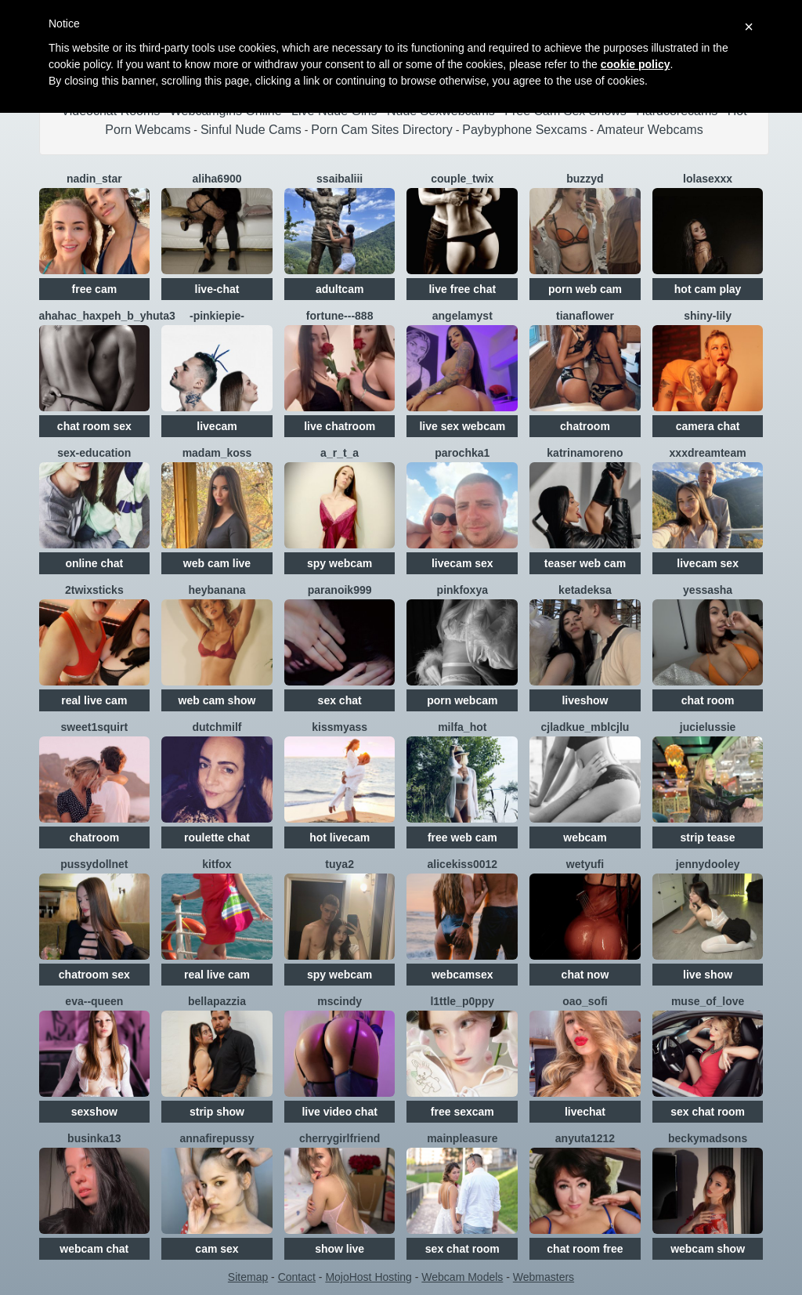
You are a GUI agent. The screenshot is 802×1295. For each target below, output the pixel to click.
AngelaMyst (462, 315)
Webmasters (543, 1277)
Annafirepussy (217, 1138)
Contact (297, 1277)
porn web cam (585, 289)
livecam (217, 426)
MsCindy (339, 1001)
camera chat (708, 426)
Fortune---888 (340, 315)
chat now (585, 974)
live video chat (339, 1111)
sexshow (94, 1111)
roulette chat (217, 837)
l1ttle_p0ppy (462, 1001)
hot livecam (339, 837)
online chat (94, 563)
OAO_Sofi (585, 1001)
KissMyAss (339, 727)
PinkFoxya (462, 590)
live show (707, 974)
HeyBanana (216, 590)
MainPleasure (462, 1138)
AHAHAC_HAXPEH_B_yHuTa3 (107, 315)
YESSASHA (707, 590)
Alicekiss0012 (463, 864)
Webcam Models (462, 1277)
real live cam (94, 700)
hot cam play (708, 289)
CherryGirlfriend (339, 1138)
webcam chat (94, 1249)
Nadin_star (94, 178)
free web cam (462, 837)
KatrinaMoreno (585, 453)
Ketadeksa (585, 590)
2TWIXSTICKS (94, 590)
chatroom (585, 426)
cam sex (216, 1249)
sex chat (340, 700)
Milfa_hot (462, 727)
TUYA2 (339, 864)
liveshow (585, 700)
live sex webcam (462, 426)
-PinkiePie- (217, 315)
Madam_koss (217, 453)
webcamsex (462, 974)
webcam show (707, 1249)
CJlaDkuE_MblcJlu (585, 727)
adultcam (339, 289)
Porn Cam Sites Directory (382, 129)
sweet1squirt (94, 727)
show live (339, 1249)
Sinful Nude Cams (251, 129)
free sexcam (462, 1111)
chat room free (585, 1249)
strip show (217, 1111)
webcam (584, 837)
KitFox (216, 864)
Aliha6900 (216, 178)
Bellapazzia (217, 1001)
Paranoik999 (340, 590)
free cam (94, 289)
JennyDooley (708, 864)
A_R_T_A (339, 453)
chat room (708, 700)
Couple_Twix (462, 178)
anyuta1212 (585, 1138)
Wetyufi (585, 864)
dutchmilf (216, 727)
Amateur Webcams (650, 129)
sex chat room (707, 1111)
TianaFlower (585, 315)
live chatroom (339, 426)
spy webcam (339, 563)
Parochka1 (462, 453)
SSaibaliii (339, 178)
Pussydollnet (94, 864)
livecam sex (462, 563)
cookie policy (635, 64)
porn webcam (462, 700)
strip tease (708, 837)
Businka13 (94, 1138)
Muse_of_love (707, 1001)
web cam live (217, 563)
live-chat (217, 289)
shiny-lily (708, 315)
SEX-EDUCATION (94, 453)
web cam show (217, 700)
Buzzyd (584, 178)
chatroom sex (94, 974)
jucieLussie (708, 727)
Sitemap (248, 1277)
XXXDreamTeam (708, 453)
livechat (585, 1111)
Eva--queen (94, 1001)
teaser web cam (585, 563)
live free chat (462, 289)
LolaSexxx (707, 178)
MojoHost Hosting (368, 1277)
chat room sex (94, 426)
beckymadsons (707, 1138)
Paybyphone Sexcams (524, 129)
